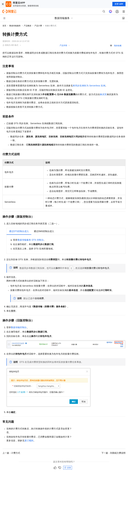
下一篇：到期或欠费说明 (113, 453)
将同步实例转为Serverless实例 (89, 85)
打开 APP (119, 4)
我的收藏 (117, 46)
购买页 (103, 94)
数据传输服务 (15, 26)
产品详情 (63, 45)
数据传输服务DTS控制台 (31, 240)
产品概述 (27, 26)
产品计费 (38, 26)
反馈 (67, 468)
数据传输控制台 (19, 327)
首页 (4, 26)
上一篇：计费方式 (11, 453)
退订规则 (28, 440)
